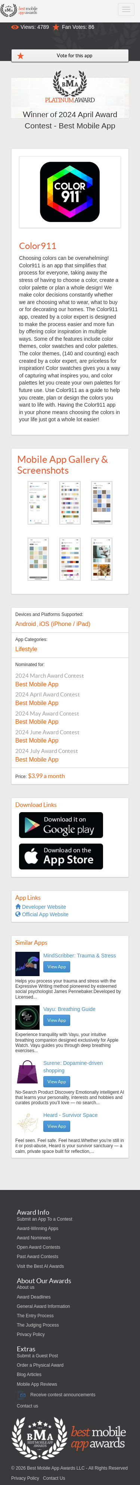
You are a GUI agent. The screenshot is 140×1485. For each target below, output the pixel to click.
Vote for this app (74, 55)
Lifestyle (26, 649)
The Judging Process (38, 1325)
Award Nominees (34, 1237)
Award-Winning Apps (37, 1228)
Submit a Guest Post (37, 1355)
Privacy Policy (31, 1334)
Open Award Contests (38, 1247)
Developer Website (40, 907)
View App (56, 966)
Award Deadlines (34, 1297)
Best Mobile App (37, 684)
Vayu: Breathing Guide (69, 1009)
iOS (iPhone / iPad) (64, 624)
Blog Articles (29, 1374)
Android (25, 624)
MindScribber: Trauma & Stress (79, 956)
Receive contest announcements (56, 1394)
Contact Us (54, 1478)
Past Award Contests (37, 1256)
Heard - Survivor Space (70, 1115)
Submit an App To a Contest (44, 1219)
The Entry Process (35, 1315)
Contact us (27, 1406)
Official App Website (42, 914)
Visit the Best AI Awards (40, 1266)
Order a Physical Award (40, 1365)
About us (25, 1287)
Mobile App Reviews (37, 1384)
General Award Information (43, 1306)
